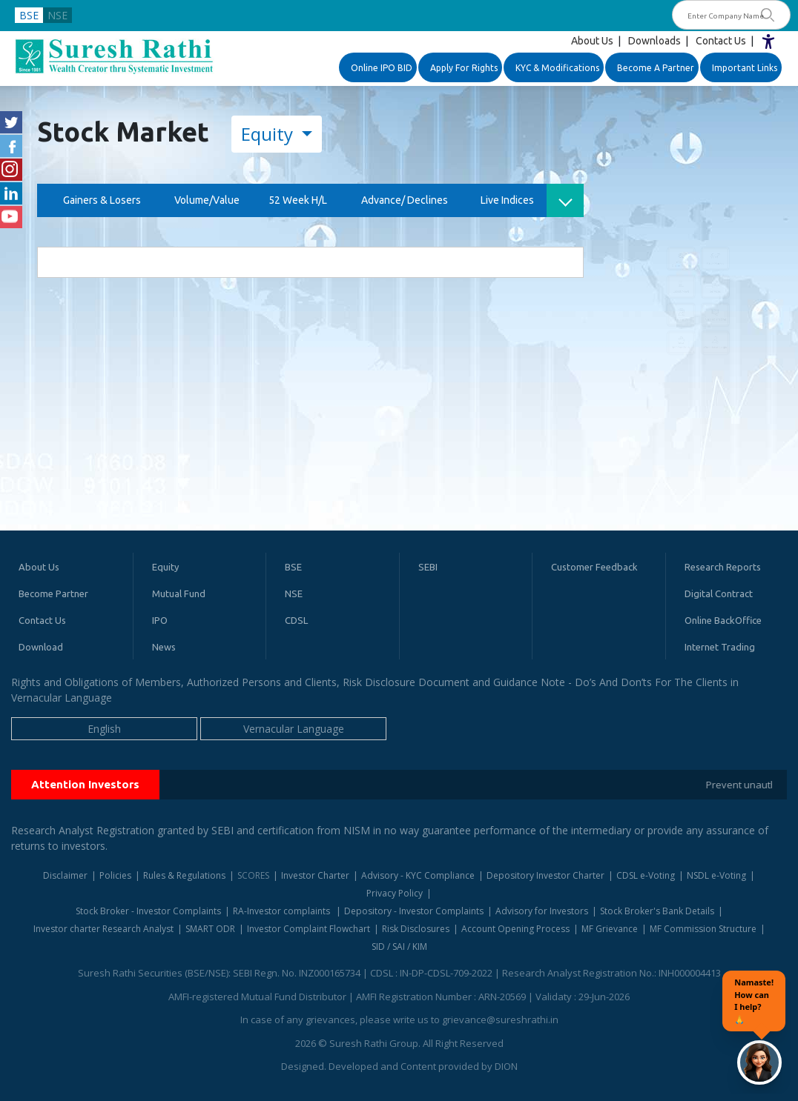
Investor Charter (315, 875)
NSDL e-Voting (716, 875)
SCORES (253, 875)
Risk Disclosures (415, 928)
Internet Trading (720, 647)
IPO (160, 620)
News (164, 647)
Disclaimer (65, 875)
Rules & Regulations (184, 875)
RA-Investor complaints (282, 911)
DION (506, 1066)
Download (41, 647)
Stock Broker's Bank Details (657, 911)
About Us (592, 41)
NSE (57, 15)
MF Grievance (609, 928)
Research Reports (723, 567)
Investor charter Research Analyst (103, 928)
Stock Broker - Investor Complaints (148, 911)
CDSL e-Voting (645, 875)
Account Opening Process (515, 928)
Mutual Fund (178, 593)
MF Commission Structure (703, 928)
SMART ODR (210, 928)
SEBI (428, 567)
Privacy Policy (394, 893)
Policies (115, 875)
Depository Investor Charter (545, 875)
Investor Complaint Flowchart (308, 928)
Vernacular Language (293, 729)
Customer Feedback (594, 567)
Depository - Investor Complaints (414, 911)
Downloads (654, 41)
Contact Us (721, 41)
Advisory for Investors (541, 911)
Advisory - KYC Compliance (418, 875)
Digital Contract (719, 593)
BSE (29, 15)
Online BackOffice (723, 620)
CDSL (296, 620)
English (104, 729)
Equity (269, 134)
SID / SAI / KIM (399, 946)
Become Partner (53, 593)
